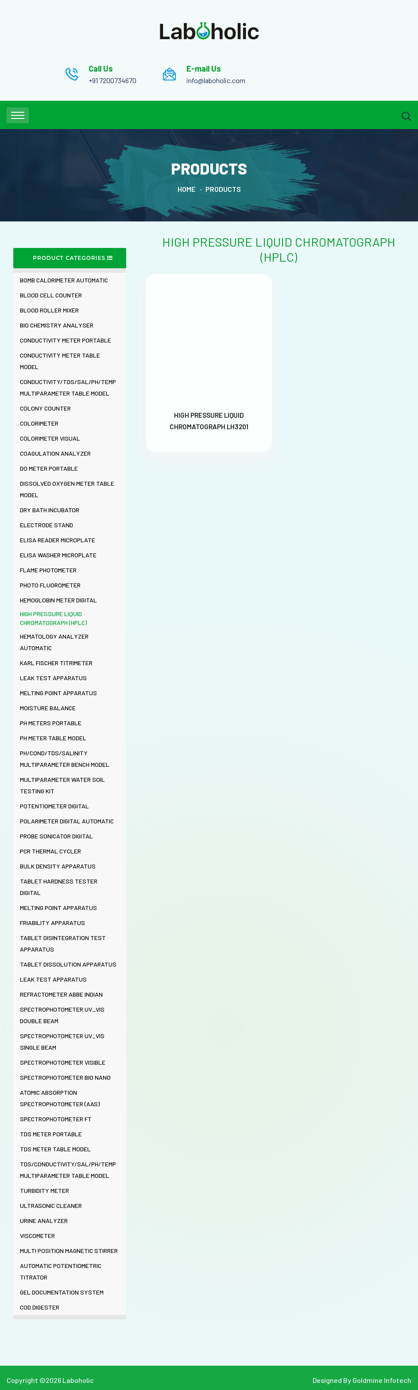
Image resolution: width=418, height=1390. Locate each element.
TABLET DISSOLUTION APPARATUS (68, 964)
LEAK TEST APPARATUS (53, 678)
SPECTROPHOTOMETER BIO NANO (65, 1077)
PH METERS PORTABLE (50, 723)
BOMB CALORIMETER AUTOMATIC (64, 280)
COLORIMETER (39, 423)
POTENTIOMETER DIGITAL (54, 806)
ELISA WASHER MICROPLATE (58, 555)
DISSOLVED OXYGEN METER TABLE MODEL (67, 489)
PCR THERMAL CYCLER (50, 851)
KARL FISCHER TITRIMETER (56, 662)
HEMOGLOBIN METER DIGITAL (58, 600)
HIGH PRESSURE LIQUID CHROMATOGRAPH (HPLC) (53, 618)
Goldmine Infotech (381, 1380)
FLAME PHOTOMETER (48, 570)
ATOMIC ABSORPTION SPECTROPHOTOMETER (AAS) (60, 1098)
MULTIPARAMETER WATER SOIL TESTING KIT (62, 785)
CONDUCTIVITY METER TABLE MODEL (60, 360)
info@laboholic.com (215, 80)
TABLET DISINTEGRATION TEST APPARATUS (63, 943)
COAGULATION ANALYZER (55, 453)
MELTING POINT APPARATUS (58, 693)
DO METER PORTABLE (49, 468)
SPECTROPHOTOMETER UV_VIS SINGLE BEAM (62, 1041)
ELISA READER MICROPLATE (57, 540)
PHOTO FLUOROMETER (50, 585)
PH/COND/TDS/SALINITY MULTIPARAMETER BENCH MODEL (64, 758)
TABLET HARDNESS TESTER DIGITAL (58, 886)
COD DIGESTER (39, 1307)
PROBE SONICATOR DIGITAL (56, 836)
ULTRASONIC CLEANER (51, 1205)
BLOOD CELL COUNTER (51, 295)
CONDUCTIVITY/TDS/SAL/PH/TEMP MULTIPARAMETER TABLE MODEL (68, 387)
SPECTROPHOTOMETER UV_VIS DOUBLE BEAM (62, 1014)
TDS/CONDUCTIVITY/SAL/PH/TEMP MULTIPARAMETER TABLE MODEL (68, 1169)
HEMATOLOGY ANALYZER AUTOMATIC (54, 641)
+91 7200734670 (112, 80)
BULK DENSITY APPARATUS (58, 866)
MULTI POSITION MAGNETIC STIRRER (69, 1250)
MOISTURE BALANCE (48, 708)
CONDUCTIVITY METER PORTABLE (65, 340)
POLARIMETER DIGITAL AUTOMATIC (67, 821)
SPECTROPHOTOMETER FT (56, 1119)
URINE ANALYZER (44, 1220)
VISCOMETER (37, 1235)
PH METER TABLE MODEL (53, 738)
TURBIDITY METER (44, 1190)
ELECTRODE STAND (46, 525)
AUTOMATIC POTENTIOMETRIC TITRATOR (60, 1271)
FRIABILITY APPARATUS (52, 922)
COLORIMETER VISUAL (50, 438)
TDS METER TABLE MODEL (55, 1149)
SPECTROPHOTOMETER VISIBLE (62, 1062)
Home (186, 189)
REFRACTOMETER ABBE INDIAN (61, 994)
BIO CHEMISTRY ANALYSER (56, 325)
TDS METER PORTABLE (51, 1134)
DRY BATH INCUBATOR (49, 510)
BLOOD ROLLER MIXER (49, 310)
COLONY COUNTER (45, 408)
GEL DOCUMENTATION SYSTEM (62, 1292)
